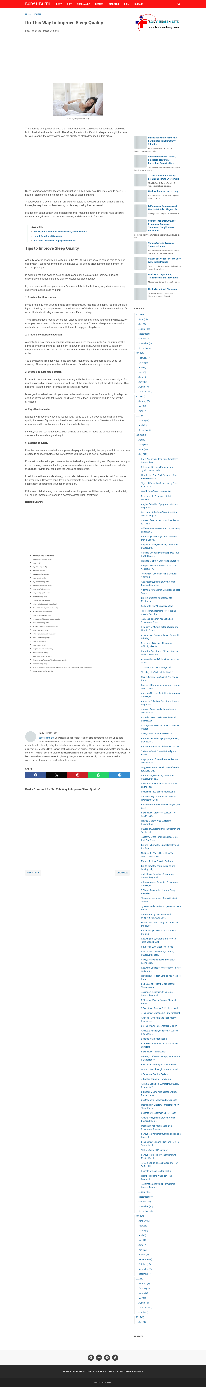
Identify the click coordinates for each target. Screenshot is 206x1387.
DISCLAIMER (125, 1371)
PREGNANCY (83, 4)
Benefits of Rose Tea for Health (156, 1171)
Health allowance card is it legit (163, 191)
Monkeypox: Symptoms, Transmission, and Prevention (60, 231)
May (142, 372)
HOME (66, 1371)
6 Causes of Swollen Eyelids (154, 1074)
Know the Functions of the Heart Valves (160, 746)
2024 (140, 1278)
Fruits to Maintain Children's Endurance (160, 561)
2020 (140, 396)
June (143, 319)
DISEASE (138, 4)
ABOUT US (77, 1371)
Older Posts (122, 872)
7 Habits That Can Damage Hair (156, 667)
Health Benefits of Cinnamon (48, 236)
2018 (140, 314)
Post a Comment (51, 31)
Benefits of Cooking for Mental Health (159, 1064)
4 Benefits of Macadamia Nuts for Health (160, 1013)
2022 (141, 435)
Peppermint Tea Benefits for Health (158, 791)
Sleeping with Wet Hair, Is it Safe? (157, 672)
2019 (140, 353)
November (145, 343)
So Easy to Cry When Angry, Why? (157, 606)
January (144, 401)
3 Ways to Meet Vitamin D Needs (156, 733)
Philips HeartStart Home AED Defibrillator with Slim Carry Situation (162, 140)
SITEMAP (138, 1371)
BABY (59, 4)
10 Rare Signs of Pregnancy (154, 1150)
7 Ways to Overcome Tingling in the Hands (54, 240)
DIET (69, 4)
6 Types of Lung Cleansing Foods (157, 947)
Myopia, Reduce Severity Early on (157, 861)
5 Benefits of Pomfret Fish (153, 1051)
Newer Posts (33, 872)
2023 (141, 1216)
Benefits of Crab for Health (154, 1039)
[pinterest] (77, 775)
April (142, 367)
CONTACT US (90, 1371)
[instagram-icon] (99, 1358)
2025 (140, 1317)
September (145, 334)
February (144, 358)
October (144, 338)
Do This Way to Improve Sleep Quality (159, 1026)
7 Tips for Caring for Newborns (156, 1079)
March (143, 362)
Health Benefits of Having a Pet (156, 491)
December (144, 348)
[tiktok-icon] (115, 1358)
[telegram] (119, 775)
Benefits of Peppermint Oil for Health (158, 1113)
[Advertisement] (77, 58)
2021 (140, 415)
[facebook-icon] (91, 1358)
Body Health (37, 4)
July (142, 324)
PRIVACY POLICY (108, 1371)
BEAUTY (99, 4)
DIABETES (114, 4)
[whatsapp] (98, 775)
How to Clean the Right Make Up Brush (159, 1069)
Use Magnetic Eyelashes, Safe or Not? (159, 1100)
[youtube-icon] (107, 1358)
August (144, 329)
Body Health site (46, 738)
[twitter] (56, 775)
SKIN (126, 4)
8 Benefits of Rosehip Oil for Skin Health (160, 1008)
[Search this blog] (179, 4)
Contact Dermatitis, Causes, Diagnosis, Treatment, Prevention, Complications (162, 159)
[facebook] (35, 775)
